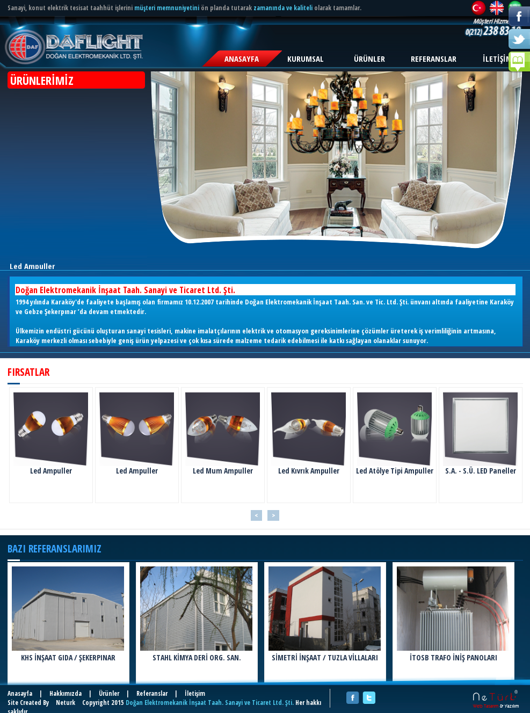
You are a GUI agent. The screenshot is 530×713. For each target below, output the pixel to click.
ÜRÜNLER (369, 58)
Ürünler (109, 693)
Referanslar (152, 693)
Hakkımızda (65, 693)
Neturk (65, 702)
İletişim (195, 693)
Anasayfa (20, 693)
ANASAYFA (241, 58)
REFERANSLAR (433, 58)
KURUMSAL (305, 58)
